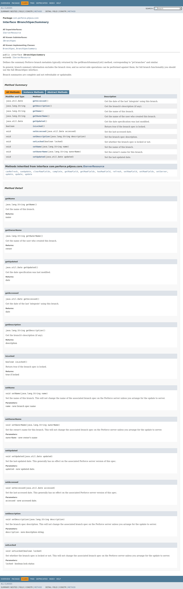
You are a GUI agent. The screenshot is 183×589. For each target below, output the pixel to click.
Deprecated (42, 3)
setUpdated (39, 157)
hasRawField (104, 171)
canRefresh (12, 171)
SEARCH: (149, 9)
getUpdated (39, 121)
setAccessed (39, 131)
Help (58, 3)
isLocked (37, 126)
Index (52, 3)
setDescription (41, 136)
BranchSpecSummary (26, 48)
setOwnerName (40, 152)
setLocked (38, 141)
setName (37, 146)
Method (38, 11)
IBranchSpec (9, 41)
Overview (5, 3)
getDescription (41, 106)
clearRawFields (41, 171)
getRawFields (87, 171)
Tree (32, 3)
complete (57, 171)
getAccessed (39, 101)
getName (37, 111)
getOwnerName (40, 116)
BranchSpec (9, 48)
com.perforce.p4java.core (25, 18)
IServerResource (12, 33)
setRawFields (146, 171)
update (9, 174)
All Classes (6, 8)
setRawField (130, 171)
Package (16, 3)
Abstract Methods (57, 92)
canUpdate (25, 171)
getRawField (71, 171)
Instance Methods (33, 92)
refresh (117, 171)
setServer (161, 171)
